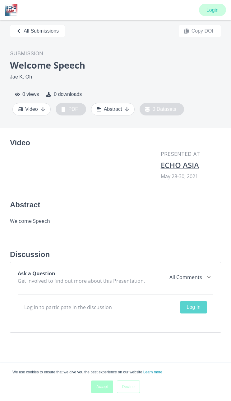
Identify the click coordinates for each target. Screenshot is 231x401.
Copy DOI (198, 31)
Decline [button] (128, 387)
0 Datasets (160, 109)
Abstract (113, 109)
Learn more (152, 372)
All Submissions (37, 31)
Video (31, 109)
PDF (69, 109)
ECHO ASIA (180, 165)
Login (212, 10)
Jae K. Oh (21, 76)
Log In (193, 307)
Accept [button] (102, 387)
